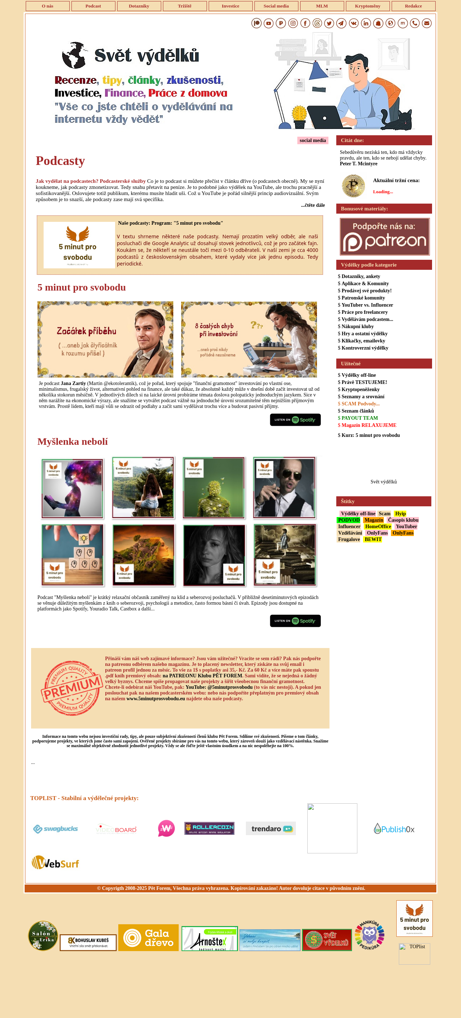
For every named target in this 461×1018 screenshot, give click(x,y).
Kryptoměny (367, 6)
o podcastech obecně (275, 181)
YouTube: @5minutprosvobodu (219, 687)
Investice (230, 6)
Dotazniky (139, 6)
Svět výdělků (384, 481)
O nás (48, 6)
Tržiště (185, 6)
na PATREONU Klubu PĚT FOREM (202, 675)
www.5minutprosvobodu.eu (156, 698)
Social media (276, 6)
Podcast (93, 6)
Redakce (413, 6)
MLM (322, 6)
